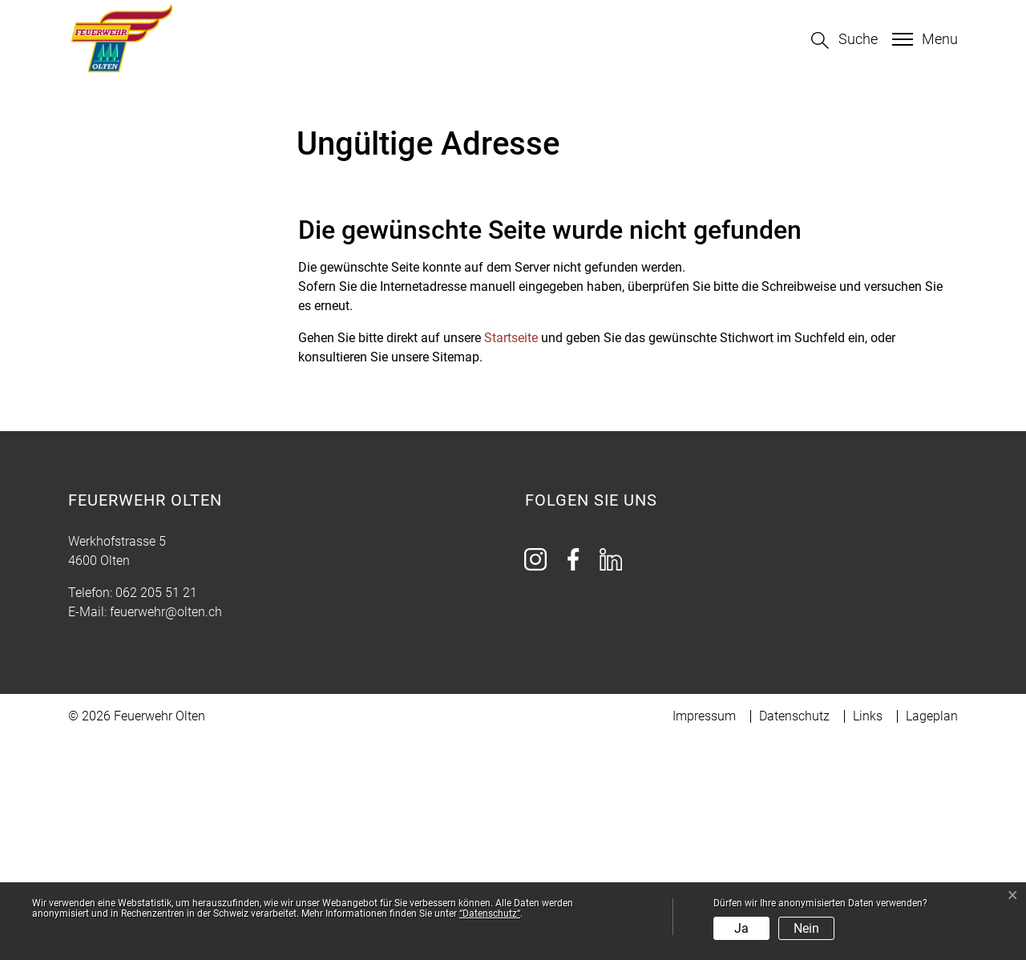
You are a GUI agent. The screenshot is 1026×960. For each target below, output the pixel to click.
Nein (806, 928)
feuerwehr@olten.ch (166, 833)
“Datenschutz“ (489, 913)
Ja (741, 928)
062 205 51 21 (156, 813)
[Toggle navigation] (923, 39)
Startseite (511, 559)
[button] (844, 40)
